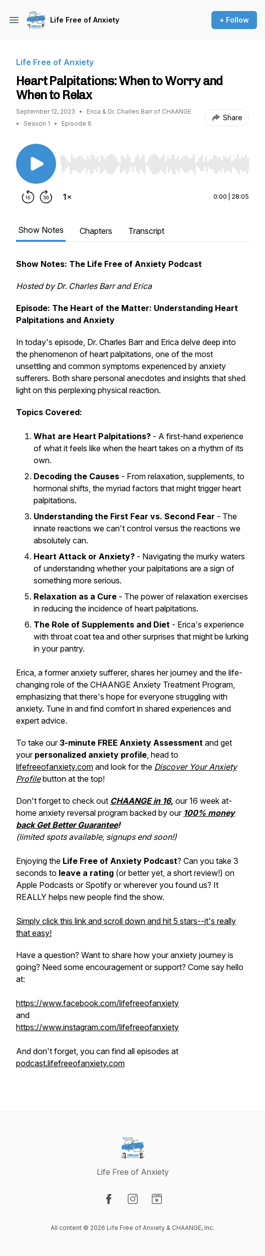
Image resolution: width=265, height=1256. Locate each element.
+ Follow (234, 20)
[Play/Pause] (36, 164)
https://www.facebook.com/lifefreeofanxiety (97, 1003)
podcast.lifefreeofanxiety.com (70, 1063)
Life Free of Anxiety (84, 20)
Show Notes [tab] (41, 230)
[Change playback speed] (67, 197)
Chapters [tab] (96, 231)
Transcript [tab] (146, 231)
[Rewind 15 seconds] (28, 197)
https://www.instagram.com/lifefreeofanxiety (97, 1027)
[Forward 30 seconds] (46, 197)
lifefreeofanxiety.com (54, 767)
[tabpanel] (132, 668)
